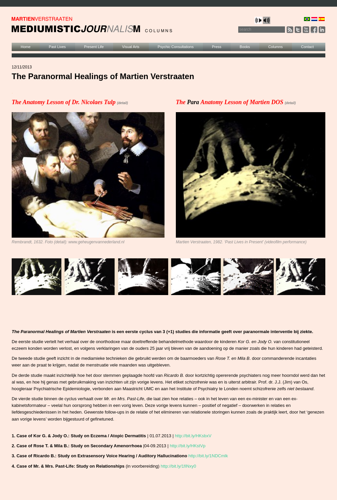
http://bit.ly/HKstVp (188, 445)
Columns (275, 47)
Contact (307, 47)
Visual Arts (130, 47)
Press (216, 47)
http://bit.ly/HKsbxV (193, 435)
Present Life (94, 47)
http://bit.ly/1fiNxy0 (178, 466)
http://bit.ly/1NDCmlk (208, 455)
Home (25, 47)
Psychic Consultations (176, 47)
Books (245, 47)
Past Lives (57, 47)
